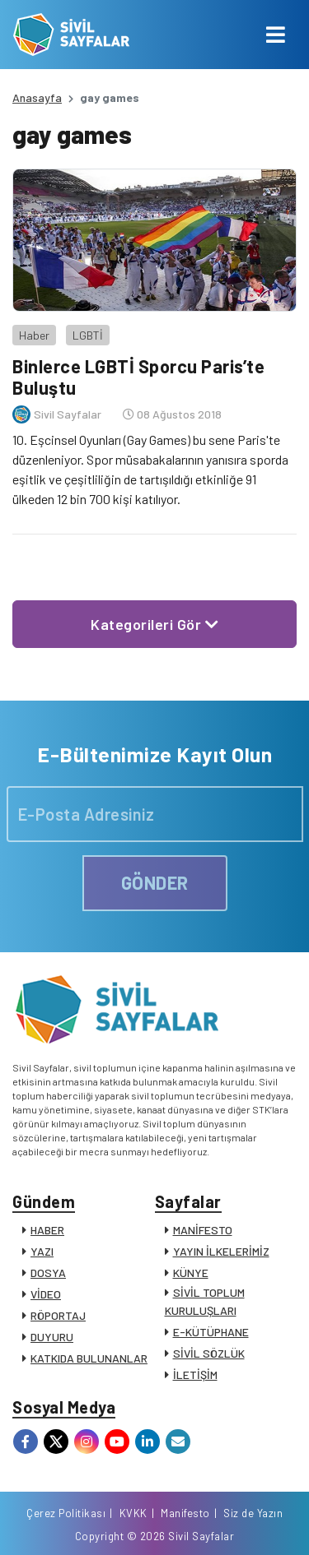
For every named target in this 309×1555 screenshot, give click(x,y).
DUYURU (51, 1337)
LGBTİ (88, 335)
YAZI (42, 1251)
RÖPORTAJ (58, 1315)
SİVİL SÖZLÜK (209, 1353)
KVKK (133, 1513)
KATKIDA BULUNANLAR (88, 1358)
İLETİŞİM (195, 1374)
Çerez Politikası (65, 1513)
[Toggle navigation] (275, 34)
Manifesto (185, 1513)
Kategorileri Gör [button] (154, 624)
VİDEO (45, 1294)
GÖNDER (155, 882)
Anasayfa (37, 97)
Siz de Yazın (253, 1513)
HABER (47, 1230)
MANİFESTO (202, 1230)
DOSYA (48, 1273)
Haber (34, 335)
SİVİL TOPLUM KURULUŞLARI (205, 1301)
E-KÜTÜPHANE (211, 1332)
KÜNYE (190, 1273)
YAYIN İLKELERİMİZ (221, 1251)
